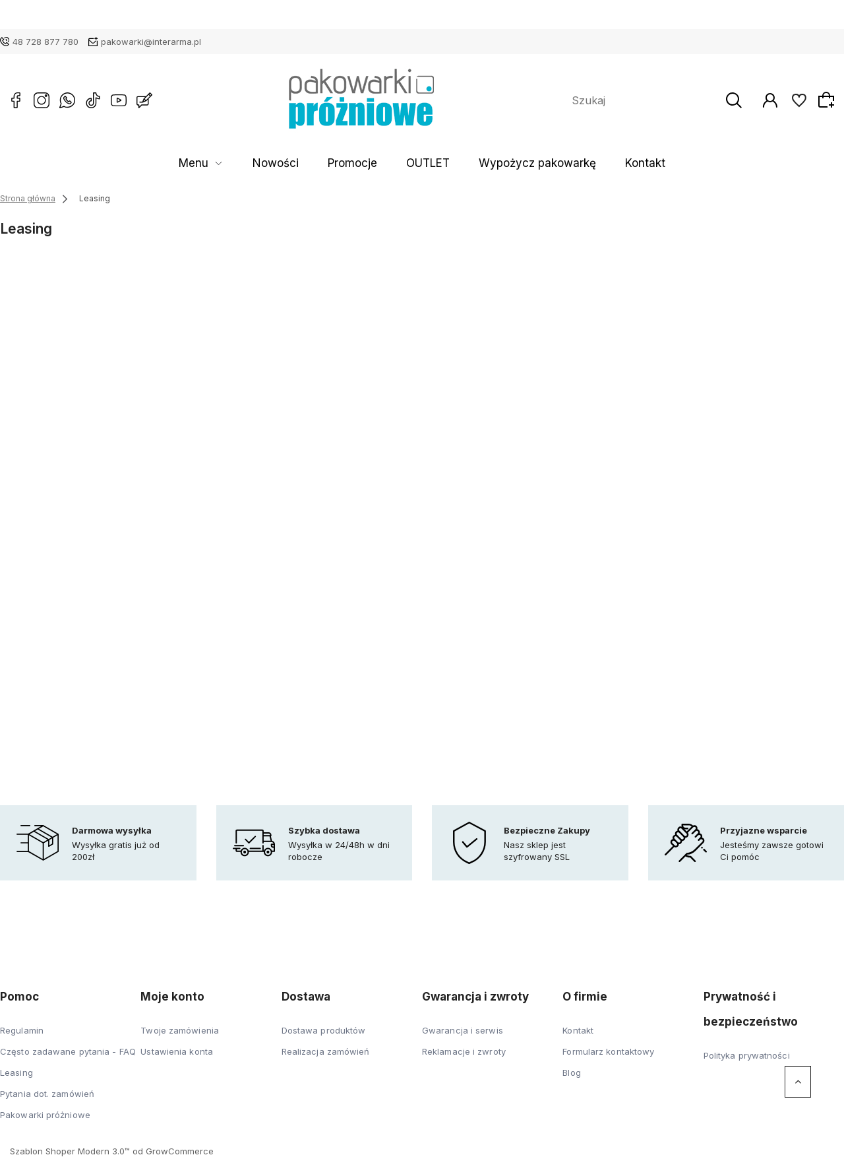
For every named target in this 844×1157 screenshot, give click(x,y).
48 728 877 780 (45, 41)
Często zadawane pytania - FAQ (68, 1051)
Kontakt (595, 163)
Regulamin (22, 1030)
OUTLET (424, 163)
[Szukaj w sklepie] (648, 100)
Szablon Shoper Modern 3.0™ (70, 1151)
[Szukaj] (742, 100)
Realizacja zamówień (326, 1051)
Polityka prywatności (747, 1055)
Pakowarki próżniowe (45, 1114)
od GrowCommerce (173, 1151)
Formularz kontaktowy (608, 1051)
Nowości (309, 163)
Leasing (16, 1072)
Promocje (367, 163)
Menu (245, 163)
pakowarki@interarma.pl (151, 41)
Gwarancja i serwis (462, 1030)
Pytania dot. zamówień (47, 1093)
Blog (571, 1072)
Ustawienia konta (176, 1051)
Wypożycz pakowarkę (511, 163)
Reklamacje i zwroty (464, 1051)
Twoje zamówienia (179, 1030)
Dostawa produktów (324, 1030)
